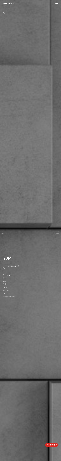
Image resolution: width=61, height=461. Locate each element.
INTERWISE (8, 3)
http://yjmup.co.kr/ (9, 297)
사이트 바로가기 (11, 266)
